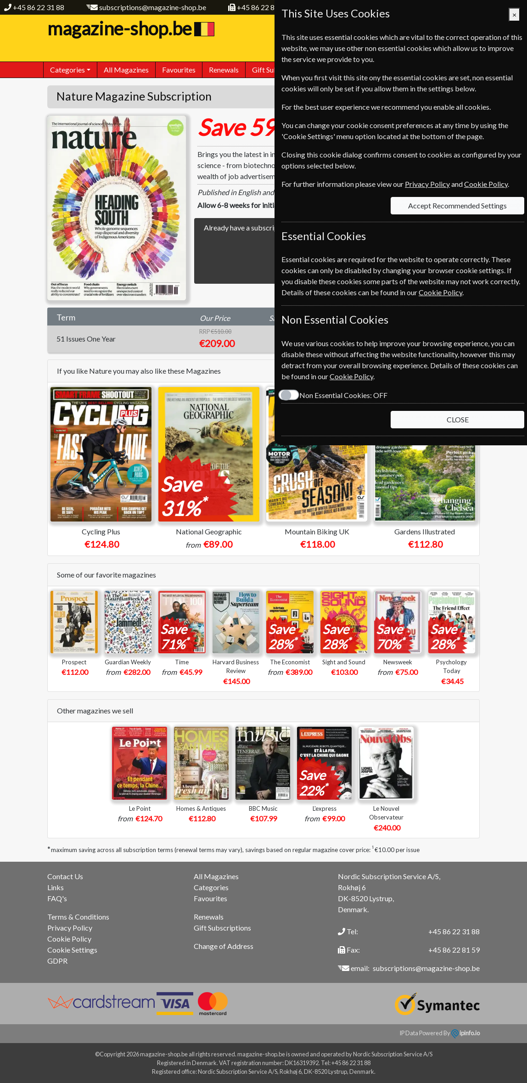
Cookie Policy (69, 938)
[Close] (514, 15)
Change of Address (223, 946)
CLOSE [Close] (458, 419)
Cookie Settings (72, 949)
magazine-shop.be (129, 28)
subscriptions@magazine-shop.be (152, 7)
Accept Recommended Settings (457, 205)
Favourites (179, 69)
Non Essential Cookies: (343, 395)
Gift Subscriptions (222, 927)
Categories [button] (67, 69)
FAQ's (57, 898)
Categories (211, 887)
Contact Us (65, 876)
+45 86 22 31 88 (38, 7)
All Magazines (126, 69)
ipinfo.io (465, 1033)
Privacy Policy (69, 927)
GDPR (57, 960)
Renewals (224, 69)
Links (55, 887)
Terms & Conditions (78, 916)
